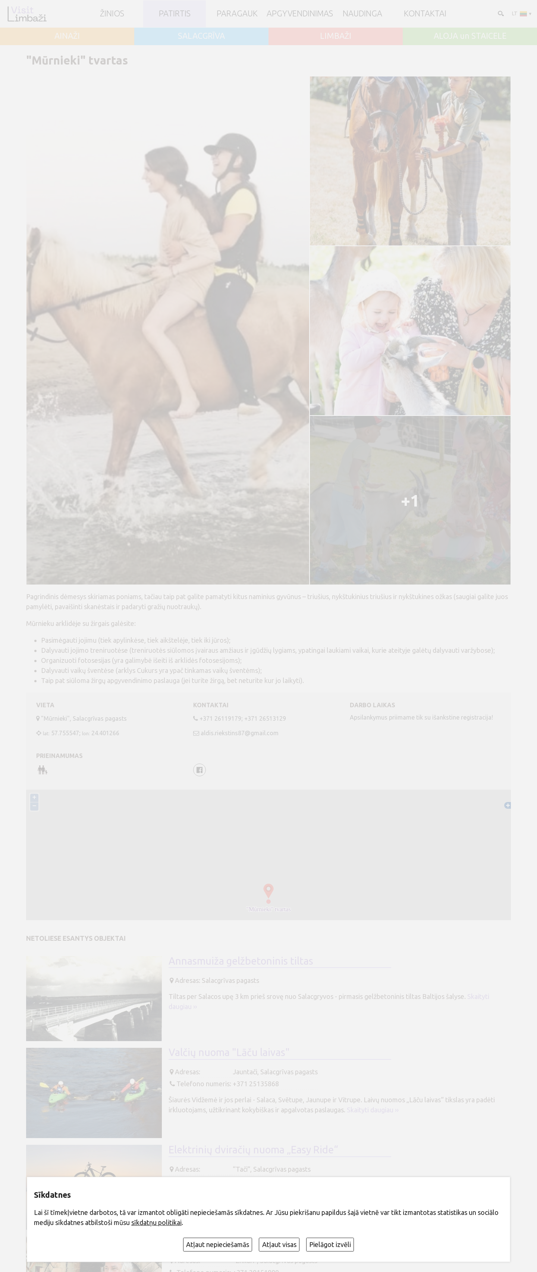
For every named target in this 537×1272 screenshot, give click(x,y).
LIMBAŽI (335, 36)
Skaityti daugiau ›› (373, 1110)
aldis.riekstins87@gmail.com (240, 733)
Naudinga (362, 14)
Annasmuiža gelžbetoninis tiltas (241, 961)
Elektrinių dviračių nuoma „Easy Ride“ (253, 1150)
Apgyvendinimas (300, 14)
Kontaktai (425, 14)
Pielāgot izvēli (330, 1244)
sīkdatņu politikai (156, 1222)
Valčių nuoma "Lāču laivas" (229, 1053)
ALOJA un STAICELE (470, 36)
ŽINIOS (112, 14)
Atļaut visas (279, 1244)
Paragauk (237, 14)
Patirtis (175, 14)
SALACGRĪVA (201, 36)
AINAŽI (67, 36)
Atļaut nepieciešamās (217, 1244)
